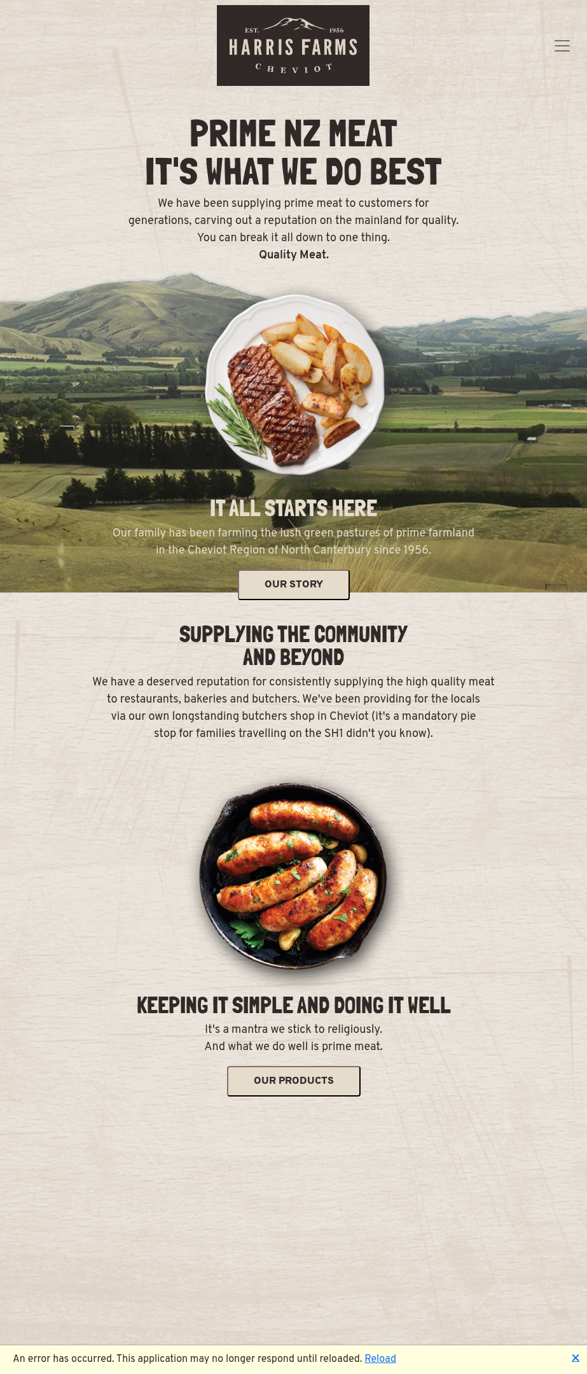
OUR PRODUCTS (294, 1081)
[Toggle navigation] (562, 46)
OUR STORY (294, 585)
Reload (380, 1359)
